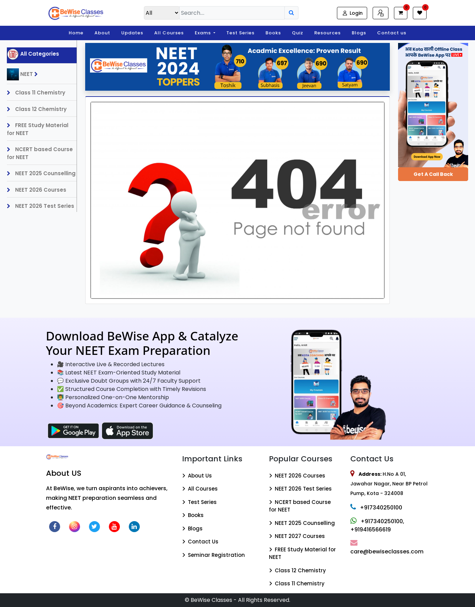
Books (273, 33)
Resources (327, 33)
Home (76, 33)
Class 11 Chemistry (36, 92)
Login (352, 13)
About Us (197, 475)
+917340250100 (376, 508)
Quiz (297, 33)
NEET (24, 74)
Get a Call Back (433, 174)
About (102, 33)
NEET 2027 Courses (297, 536)
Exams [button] (203, 33)
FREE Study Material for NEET (37, 129)
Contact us (391, 33)
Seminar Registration (213, 555)
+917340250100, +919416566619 (377, 525)
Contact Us (200, 541)
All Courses (169, 33)
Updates (132, 33)
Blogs (359, 33)
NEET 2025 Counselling (41, 173)
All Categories (33, 54)
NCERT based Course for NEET (40, 153)
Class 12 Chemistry (37, 109)
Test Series (240, 33)
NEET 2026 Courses (36, 189)
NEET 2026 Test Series (40, 206)
